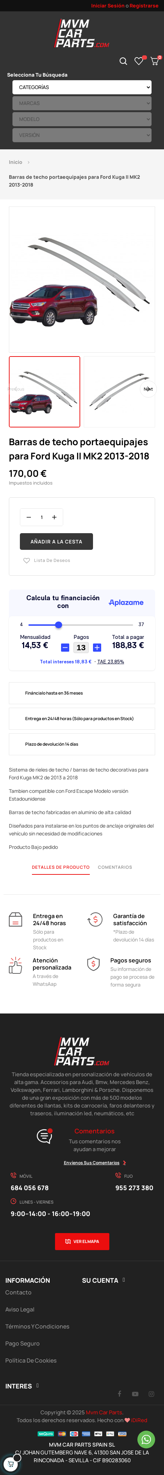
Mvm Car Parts (104, 1412)
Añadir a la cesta (56, 541)
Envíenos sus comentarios (92, 1163)
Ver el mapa (86, 1241)
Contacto (18, 1292)
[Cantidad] (41, 517)
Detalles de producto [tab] (61, 867)
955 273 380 (134, 1187)
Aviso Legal (19, 1309)
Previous (15, 389)
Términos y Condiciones (37, 1326)
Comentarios (115, 867)
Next (148, 389)
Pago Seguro (22, 1343)
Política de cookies (30, 1360)
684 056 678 (30, 1187)
